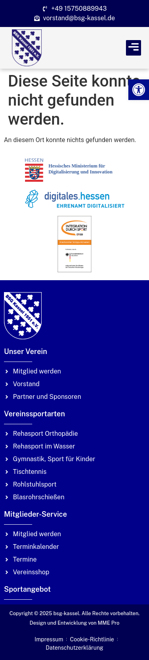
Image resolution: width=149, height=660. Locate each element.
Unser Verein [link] (25, 351)
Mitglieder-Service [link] (35, 514)
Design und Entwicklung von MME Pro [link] (75, 623)
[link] (138, 89)
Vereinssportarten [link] (34, 414)
